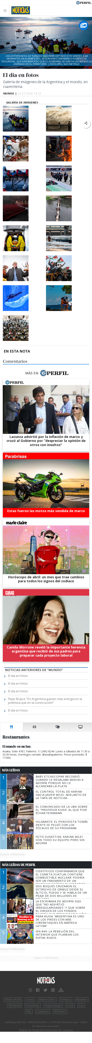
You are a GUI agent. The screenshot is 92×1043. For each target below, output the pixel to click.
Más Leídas (11, 770)
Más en (46, 373)
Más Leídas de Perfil (18, 865)
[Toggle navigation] (6, 10)
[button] (85, 123)
